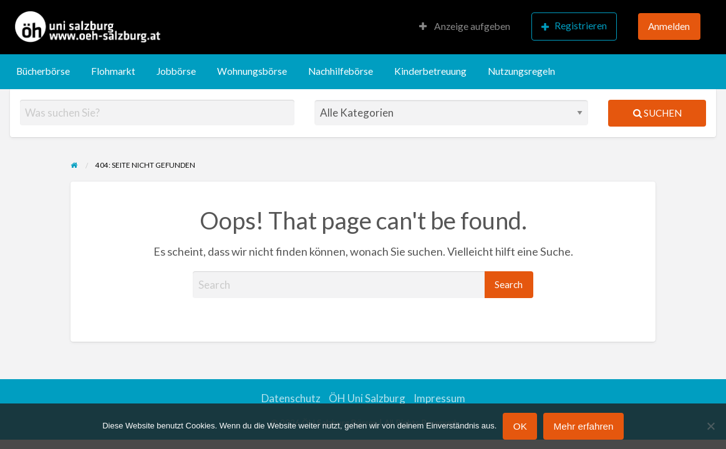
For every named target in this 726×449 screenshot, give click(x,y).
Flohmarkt (113, 71)
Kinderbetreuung (430, 71)
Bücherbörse (43, 71)
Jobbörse (176, 71)
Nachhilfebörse (340, 71)
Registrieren (574, 26)
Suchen (657, 112)
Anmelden (669, 26)
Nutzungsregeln (521, 71)
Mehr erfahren (583, 426)
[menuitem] (465, 27)
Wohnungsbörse (252, 71)
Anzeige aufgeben (464, 26)
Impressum (439, 398)
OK (520, 426)
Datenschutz (291, 398)
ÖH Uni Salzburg (367, 398)
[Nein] (710, 426)
